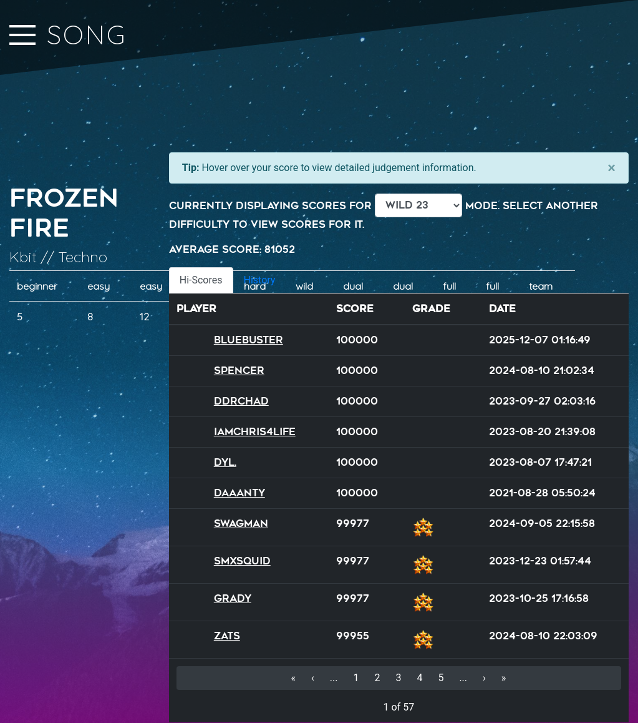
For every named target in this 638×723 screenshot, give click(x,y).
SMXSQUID (242, 561)
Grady (232, 598)
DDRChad (241, 401)
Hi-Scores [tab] (201, 280)
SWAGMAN (241, 523)
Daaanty (239, 492)
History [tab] (260, 280)
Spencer (239, 370)
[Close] (611, 168)
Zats (227, 635)
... (334, 678)
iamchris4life (255, 431)
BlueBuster (248, 340)
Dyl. (225, 462)
